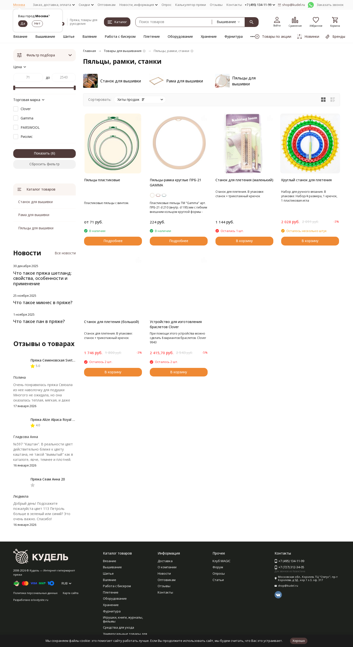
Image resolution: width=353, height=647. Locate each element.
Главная (89, 51)
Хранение (209, 36)
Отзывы (216, 4)
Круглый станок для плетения (306, 180)
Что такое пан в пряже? (39, 321)
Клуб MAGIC (221, 561)
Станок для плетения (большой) (111, 321)
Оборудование (180, 36)
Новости (164, 573)
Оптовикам (106, 4)
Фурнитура (234, 36)
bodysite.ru (40, 600)
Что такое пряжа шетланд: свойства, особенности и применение (42, 278)
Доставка (165, 561)
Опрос (166, 4)
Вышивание (45, 36)
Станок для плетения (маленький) (244, 180)
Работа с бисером (120, 36)
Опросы (219, 573)
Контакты (234, 4)
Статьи (218, 580)
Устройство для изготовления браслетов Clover (176, 324)
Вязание (20, 36)
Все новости (65, 253)
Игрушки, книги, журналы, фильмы (123, 619)
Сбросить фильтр (44, 164)
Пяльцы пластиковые (102, 180)
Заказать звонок (330, 4)
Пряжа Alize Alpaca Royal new (54, 419)
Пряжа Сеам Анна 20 (47, 479)
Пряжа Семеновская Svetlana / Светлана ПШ (67, 360)
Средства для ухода (118, 627)
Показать (42, 153)
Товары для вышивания (122, 51)
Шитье (69, 36)
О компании (167, 567)
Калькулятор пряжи (190, 4)
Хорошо (298, 640)
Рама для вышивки (33, 214)
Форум (218, 567)
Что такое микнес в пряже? (42, 302)
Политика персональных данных (35, 593)
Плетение (151, 36)
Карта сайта (70, 593)
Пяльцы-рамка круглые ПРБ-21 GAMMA (175, 182)
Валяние (89, 36)
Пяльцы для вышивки (35, 228)
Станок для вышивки (35, 201)
